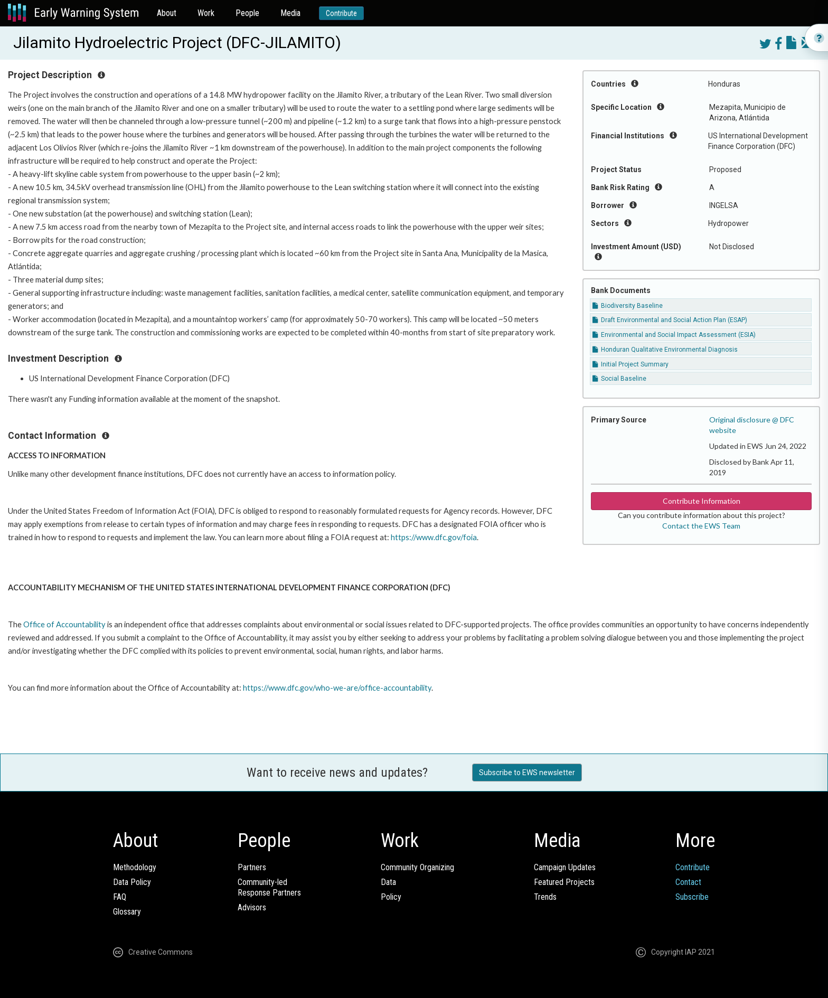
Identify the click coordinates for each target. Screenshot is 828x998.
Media (290, 13)
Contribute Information (701, 500)
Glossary (127, 912)
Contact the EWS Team (701, 525)
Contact (688, 882)
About (166, 13)
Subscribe (692, 897)
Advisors (252, 907)
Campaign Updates (565, 867)
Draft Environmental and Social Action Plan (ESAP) (669, 320)
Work (205, 13)
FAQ (119, 897)
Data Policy (132, 882)
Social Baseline (619, 378)
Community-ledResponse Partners (269, 887)
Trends (545, 897)
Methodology (134, 867)
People (247, 13)
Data (388, 882)
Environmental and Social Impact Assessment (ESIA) (674, 334)
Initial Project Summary (630, 364)
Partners (252, 867)
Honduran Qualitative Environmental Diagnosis (665, 349)
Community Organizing (417, 867)
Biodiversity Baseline (627, 305)
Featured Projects (564, 882)
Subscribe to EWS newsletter (527, 772)
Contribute (341, 13)
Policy (391, 897)
